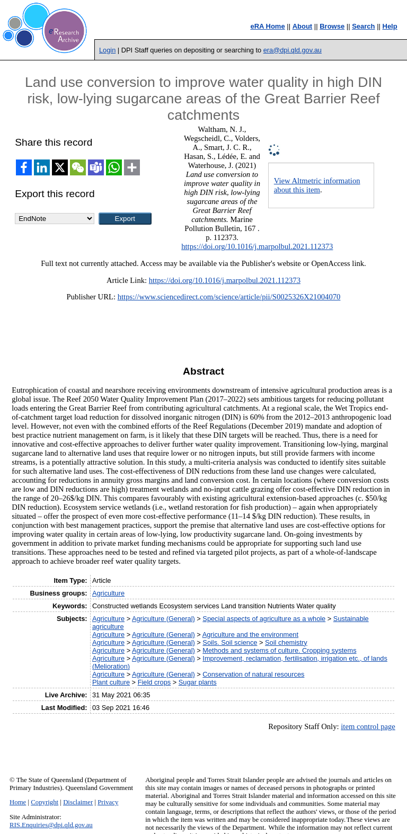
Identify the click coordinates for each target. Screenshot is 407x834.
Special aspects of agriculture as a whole (263, 619)
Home (18, 802)
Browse (332, 26)
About (303, 26)
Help (390, 26)
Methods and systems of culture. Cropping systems (279, 650)
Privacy (108, 802)
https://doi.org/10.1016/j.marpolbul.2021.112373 (257, 246)
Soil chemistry (286, 642)
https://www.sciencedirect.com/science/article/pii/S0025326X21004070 (229, 296)
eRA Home (267, 26)
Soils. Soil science (229, 642)
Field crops (154, 682)
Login (107, 50)
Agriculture (108, 593)
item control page (368, 726)
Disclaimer (78, 802)
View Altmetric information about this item (317, 185)
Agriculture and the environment (250, 634)
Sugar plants (198, 682)
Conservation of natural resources (253, 674)
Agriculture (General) (163, 619)
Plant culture (111, 682)
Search (363, 26)
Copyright (44, 802)
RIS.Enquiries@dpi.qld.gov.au (51, 825)
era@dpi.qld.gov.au (292, 50)
